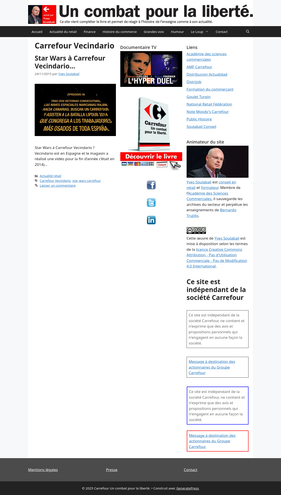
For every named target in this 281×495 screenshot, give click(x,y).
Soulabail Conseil (201, 126)
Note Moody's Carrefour (208, 111)
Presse (111, 469)
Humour (177, 31)
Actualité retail (50, 176)
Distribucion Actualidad (207, 74)
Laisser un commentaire (58, 185)
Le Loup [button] (201, 31)
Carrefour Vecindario (55, 181)
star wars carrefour (86, 181)
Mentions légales (43, 469)
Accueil (37, 31)
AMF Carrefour (199, 66)
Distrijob (194, 81)
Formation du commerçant (210, 89)
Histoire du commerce (120, 31)
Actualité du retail (63, 31)
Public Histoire (199, 119)
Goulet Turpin (199, 96)
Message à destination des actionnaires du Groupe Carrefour (212, 367)
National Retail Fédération (209, 104)
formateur (209, 187)
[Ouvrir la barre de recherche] (248, 31)
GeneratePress (187, 488)
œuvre (202, 238)
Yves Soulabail (226, 238)
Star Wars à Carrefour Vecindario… (70, 62)
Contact (221, 31)
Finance (89, 31)
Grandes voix (154, 31)
